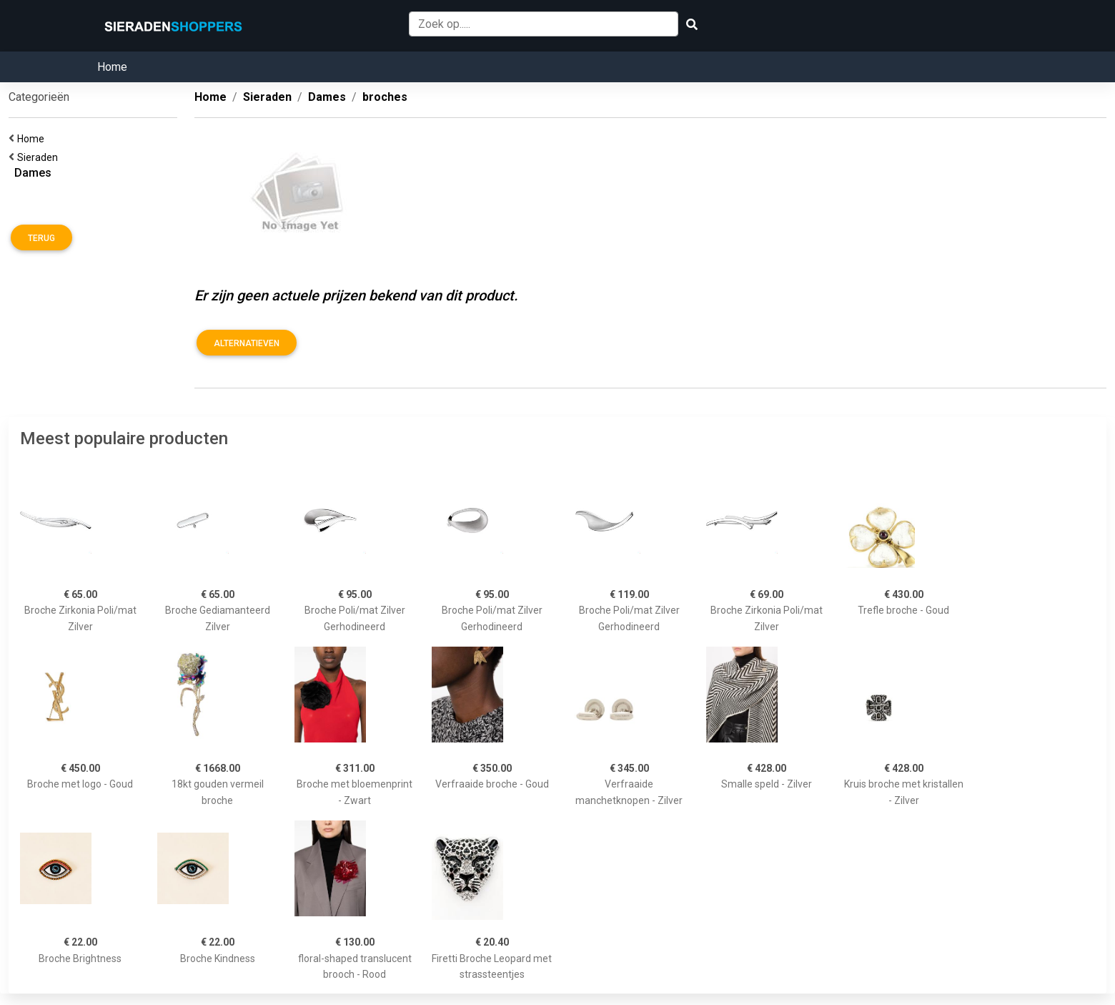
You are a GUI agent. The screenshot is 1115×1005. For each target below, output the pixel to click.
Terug (41, 238)
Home (112, 67)
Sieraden (39, 157)
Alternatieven (246, 343)
